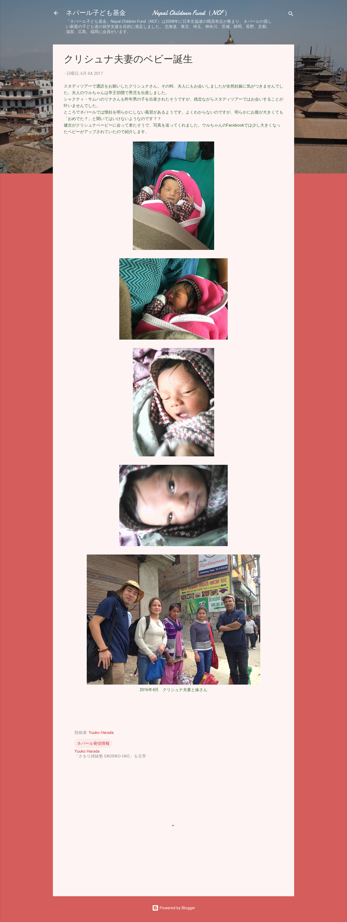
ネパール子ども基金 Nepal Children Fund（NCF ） (148, 12)
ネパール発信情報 (93, 743)
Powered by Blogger (173, 907)
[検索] (291, 15)
